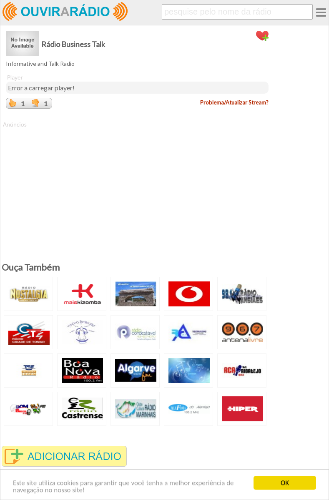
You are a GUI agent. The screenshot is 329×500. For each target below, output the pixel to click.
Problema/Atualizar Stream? (234, 102)
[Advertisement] (137, 187)
